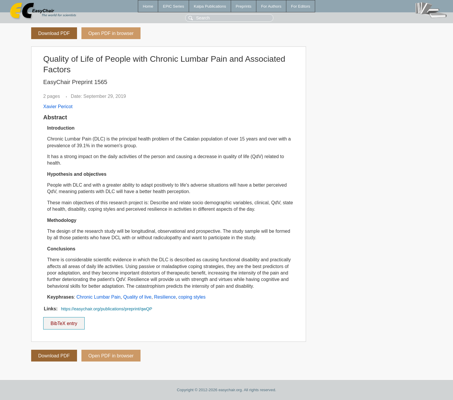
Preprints (243, 6)
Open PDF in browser (111, 33)
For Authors (271, 6)
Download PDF (54, 33)
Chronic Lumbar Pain (98, 296)
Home (148, 6)
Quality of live (137, 296)
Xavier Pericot (58, 106)
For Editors (300, 6)
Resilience (165, 296)
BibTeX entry (63, 321)
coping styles (192, 296)
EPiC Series (173, 6)
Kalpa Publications (210, 6)
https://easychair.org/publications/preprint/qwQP (106, 309)
